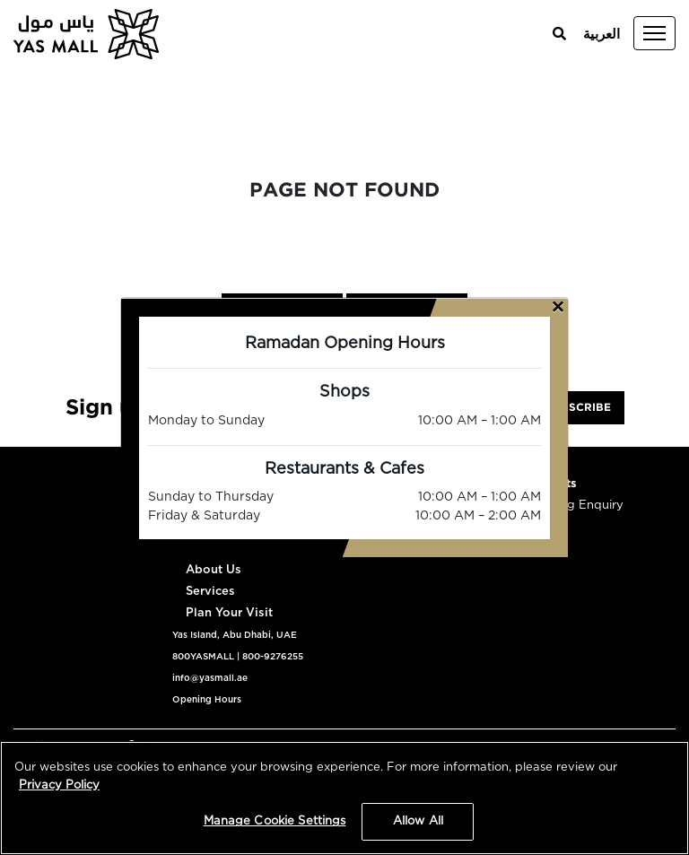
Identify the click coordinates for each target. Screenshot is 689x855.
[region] (344, 798)
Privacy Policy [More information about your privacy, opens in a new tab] (59, 785)
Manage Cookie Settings (275, 821)
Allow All (418, 821)
